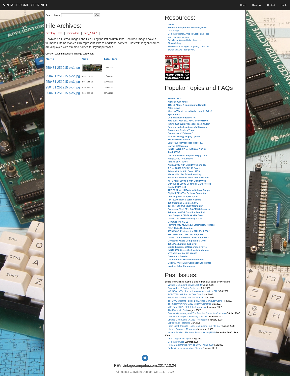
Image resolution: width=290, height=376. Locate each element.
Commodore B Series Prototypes (184, 288)
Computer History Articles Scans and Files (188, 34)
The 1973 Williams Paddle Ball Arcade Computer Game (195, 301)
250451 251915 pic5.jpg (63, 93)
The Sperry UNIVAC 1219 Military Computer (189, 304)
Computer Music (176, 342)
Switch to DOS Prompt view (181, 49)
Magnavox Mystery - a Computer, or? (186, 297)
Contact (271, 5)
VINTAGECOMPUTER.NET (25, 5)
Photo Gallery (174, 43)
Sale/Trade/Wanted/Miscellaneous (184, 40)
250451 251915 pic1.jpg (63, 67)
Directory (256, 5)
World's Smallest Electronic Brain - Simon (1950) (191, 332)
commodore (73, 33)
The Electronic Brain (178, 310)
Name (50, 59)
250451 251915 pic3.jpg (63, 81)
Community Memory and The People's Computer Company (197, 313)
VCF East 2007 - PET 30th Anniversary (187, 307)
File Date (111, 59)
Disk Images (174, 30)
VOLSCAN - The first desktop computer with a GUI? (193, 291)
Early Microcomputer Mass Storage (185, 348)
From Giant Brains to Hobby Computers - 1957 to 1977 (195, 326)
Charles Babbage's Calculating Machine (187, 316)
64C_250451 (91, 33)
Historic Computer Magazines (182, 329)
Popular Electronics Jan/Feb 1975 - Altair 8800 (190, 345)
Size (85, 59)
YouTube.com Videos (178, 37)
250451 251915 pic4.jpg (63, 87)
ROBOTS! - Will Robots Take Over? (185, 294)
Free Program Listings (179, 338)
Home (243, 5)
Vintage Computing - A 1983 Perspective (187, 319)
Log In (284, 5)
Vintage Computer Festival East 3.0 (185, 285)
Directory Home (54, 33)
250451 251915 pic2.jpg (63, 76)
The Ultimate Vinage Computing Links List (188, 46)
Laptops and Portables (179, 323)
